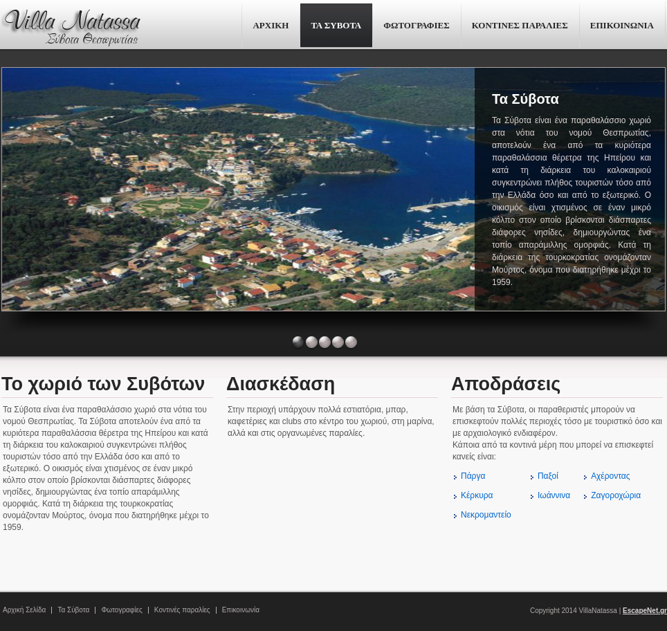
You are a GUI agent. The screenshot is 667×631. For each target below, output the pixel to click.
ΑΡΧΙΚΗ (271, 25)
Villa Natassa (70, 26)
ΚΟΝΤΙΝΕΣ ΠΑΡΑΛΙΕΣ (520, 25)
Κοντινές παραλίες (182, 610)
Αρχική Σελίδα (24, 610)
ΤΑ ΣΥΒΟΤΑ (336, 25)
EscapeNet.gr (645, 610)
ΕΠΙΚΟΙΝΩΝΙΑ (622, 25)
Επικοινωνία (240, 610)
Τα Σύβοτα (73, 610)
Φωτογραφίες (121, 610)
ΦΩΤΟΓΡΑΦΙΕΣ (416, 25)
